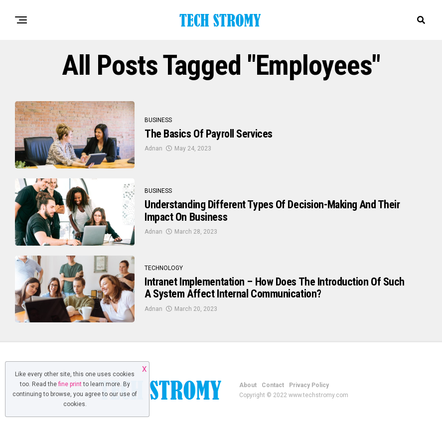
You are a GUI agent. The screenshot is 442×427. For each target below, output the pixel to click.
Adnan (153, 148)
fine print (70, 384)
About (248, 385)
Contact (273, 385)
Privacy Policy (309, 385)
